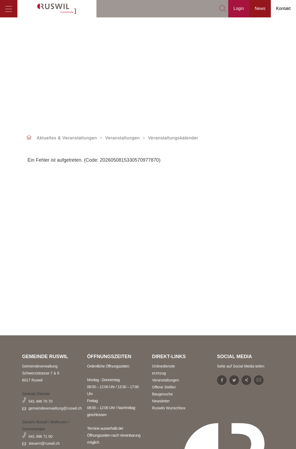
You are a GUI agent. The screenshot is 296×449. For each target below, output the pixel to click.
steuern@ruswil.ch (44, 443)
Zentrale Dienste (36, 394)
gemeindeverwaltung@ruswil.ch (55, 408)
